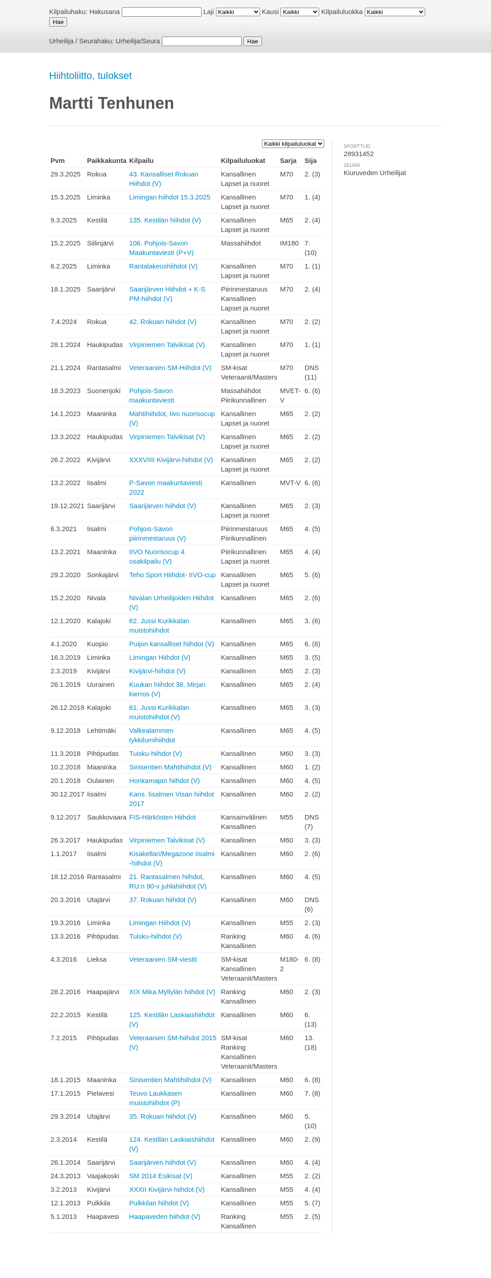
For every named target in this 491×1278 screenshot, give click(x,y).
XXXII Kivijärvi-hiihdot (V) (167, 1189)
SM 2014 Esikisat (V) (161, 1176)
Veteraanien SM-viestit (163, 959)
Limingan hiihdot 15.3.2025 (170, 197)
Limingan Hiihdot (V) (160, 657)
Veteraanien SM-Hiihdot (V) (170, 367)
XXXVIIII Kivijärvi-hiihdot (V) (171, 459)
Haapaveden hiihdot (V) (165, 1216)
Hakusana (104, 11)
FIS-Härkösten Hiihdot (162, 817)
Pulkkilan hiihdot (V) (159, 1203)
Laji (208, 11)
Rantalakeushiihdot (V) (163, 266)
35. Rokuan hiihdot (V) (163, 1116)
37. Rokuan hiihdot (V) (163, 899)
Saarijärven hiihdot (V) (162, 505)
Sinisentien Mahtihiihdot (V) (170, 767)
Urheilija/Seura (137, 41)
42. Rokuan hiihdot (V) (163, 321)
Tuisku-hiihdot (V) (155, 753)
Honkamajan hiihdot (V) (164, 780)
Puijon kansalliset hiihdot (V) (171, 644)
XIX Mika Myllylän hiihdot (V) (172, 992)
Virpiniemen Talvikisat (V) (167, 344)
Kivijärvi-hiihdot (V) (157, 671)
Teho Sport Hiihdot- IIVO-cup (172, 575)
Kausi (270, 11)
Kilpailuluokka (342, 11)
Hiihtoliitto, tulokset (90, 75)
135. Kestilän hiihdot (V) (165, 220)
